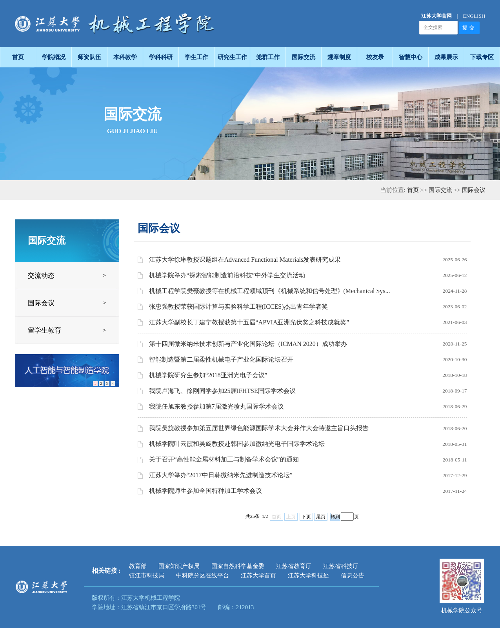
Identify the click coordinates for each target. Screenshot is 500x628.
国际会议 (473, 189)
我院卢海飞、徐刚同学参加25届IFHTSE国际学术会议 (222, 390)
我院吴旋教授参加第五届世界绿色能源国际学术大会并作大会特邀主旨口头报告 (259, 428)
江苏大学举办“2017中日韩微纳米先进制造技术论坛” (221, 475)
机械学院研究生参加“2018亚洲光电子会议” (208, 375)
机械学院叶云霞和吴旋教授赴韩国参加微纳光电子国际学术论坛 (237, 443)
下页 (306, 516)
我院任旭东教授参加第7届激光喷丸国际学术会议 (216, 406)
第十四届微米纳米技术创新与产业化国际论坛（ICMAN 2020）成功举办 (248, 343)
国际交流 (440, 189)
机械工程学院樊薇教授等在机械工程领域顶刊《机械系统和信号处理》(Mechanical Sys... (269, 291)
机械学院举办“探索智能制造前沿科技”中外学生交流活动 (227, 275)
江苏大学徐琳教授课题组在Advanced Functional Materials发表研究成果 (245, 259)
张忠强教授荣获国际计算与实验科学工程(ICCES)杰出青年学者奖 (238, 306)
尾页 (320, 516)
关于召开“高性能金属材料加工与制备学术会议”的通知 (224, 459)
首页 (413, 189)
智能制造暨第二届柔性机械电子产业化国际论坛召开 (221, 359)
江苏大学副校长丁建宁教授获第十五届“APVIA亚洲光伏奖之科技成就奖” (249, 322)
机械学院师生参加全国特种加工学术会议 (205, 490)
